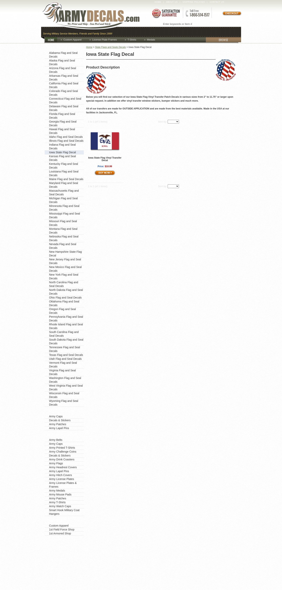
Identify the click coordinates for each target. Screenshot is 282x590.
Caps (120, 31)
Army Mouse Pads (60, 494)
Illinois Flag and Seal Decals (66, 140)
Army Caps (56, 416)
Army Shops (56, 520)
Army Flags (56, 463)
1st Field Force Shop (61, 529)
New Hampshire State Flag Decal (65, 253)
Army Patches (57, 424)
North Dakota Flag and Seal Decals (66, 291)
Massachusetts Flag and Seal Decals (64, 192)
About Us (172, 2)
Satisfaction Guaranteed (165, 13)
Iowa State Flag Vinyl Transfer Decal (104, 159)
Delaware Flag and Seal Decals (63, 108)
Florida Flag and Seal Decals (62, 115)
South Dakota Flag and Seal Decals (66, 341)
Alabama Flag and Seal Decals (63, 54)
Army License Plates (61, 479)
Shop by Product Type (64, 434)
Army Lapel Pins (59, 428)
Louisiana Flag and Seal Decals (64, 173)
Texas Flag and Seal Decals (66, 354)
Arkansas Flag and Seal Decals (63, 77)
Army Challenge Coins (62, 451)
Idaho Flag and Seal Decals (66, 136)
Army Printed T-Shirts (62, 447)
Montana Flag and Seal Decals (63, 230)
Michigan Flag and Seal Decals (63, 200)
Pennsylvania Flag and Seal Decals (66, 318)
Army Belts (55, 439)
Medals (151, 39)
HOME (52, 39)
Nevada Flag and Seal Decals (62, 246)
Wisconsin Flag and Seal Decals (64, 395)
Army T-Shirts (57, 502)
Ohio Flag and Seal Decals (65, 297)
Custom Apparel (160, 31)
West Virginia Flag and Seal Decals (66, 387)
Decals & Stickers (60, 420)
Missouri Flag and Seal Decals (63, 223)
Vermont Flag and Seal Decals (63, 364)
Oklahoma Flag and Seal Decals (64, 303)
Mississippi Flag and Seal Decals (64, 215)
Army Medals (57, 490)
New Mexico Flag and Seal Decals (65, 268)
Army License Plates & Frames (63, 484)
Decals (187, 31)
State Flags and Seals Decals (110, 47)
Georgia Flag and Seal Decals (63, 123)
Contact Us (217, 2)
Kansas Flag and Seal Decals (62, 158)
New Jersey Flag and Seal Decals (65, 261)
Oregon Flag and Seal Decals (62, 311)
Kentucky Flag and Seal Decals (63, 165)
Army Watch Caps (60, 506)
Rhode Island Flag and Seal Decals (66, 326)
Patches (230, 31)
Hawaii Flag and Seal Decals (62, 131)
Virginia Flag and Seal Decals (62, 372)
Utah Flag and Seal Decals (65, 358)
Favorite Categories (62, 410)
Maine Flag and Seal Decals (66, 179)
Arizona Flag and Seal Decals (62, 70)
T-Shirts (131, 39)
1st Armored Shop (60, 533)
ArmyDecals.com (95, 16)
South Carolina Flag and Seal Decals (64, 333)
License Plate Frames (104, 39)
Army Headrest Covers (63, 467)
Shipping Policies (194, 2)
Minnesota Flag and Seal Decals (64, 207)
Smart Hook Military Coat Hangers (64, 512)
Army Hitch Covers (60, 475)
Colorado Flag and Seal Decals (63, 92)
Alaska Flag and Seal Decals (62, 62)
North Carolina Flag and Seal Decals (63, 284)
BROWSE (217, 39)
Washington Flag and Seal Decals (65, 379)
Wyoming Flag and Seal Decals (63, 402)
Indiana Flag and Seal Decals (62, 146)
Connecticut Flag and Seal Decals (65, 100)
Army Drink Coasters (61, 459)
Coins (134, 31)
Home (158, 2)
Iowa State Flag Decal (62, 152)
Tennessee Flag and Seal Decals (64, 349)
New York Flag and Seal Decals (63, 276)
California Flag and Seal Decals (63, 85)
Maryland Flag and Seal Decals (63, 184)
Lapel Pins (208, 31)
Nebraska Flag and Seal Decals (64, 238)
